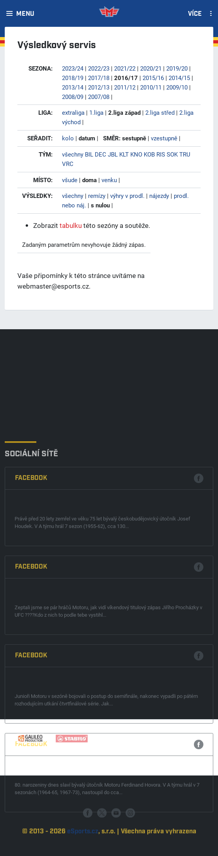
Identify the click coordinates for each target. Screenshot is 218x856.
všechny (72, 154)
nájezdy (159, 196)
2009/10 (177, 87)
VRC (67, 164)
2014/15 (179, 78)
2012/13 (98, 87)
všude (69, 180)
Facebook (31, 564)
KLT (124, 154)
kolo (68, 138)
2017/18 (98, 78)
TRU (184, 154)
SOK (172, 154)
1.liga (96, 112)
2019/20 (177, 68)
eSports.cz (82, 847)
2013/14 (72, 87)
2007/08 (98, 97)
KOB (149, 154)
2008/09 (72, 97)
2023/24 (72, 68)
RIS (160, 154)
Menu (25, 14)
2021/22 (124, 68)
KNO (136, 154)
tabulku (71, 225)
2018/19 (72, 78)
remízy (96, 196)
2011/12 (124, 87)
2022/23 (98, 68)
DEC (100, 154)
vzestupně (164, 138)
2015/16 (153, 78)
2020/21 (151, 68)
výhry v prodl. (127, 196)
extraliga (73, 112)
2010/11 (151, 87)
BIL (89, 154)
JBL (113, 154)
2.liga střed (160, 112)
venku (109, 180)
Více (195, 14)
